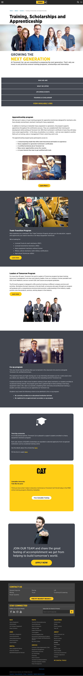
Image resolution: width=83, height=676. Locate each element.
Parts (34, 620)
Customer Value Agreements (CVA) (41, 647)
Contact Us (16, 587)
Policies (25, 673)
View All (56, 628)
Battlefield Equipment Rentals (17, 652)
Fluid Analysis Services (37, 651)
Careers (22, 10)
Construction (57, 622)
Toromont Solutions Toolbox (39, 661)
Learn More (43, 185)
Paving (34, 590)
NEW (11, 620)
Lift (55, 590)
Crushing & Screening (60, 592)
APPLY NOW (41, 562)
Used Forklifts (13, 642)
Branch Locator (58, 638)
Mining (12, 592)
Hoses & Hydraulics (36, 626)
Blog (55, 646)
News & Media (57, 650)
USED (11, 632)
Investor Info (57, 648)
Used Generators (14, 640)
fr (81, 2)
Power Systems (14, 594)
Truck (33, 592)
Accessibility (30, 673)
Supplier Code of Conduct (39, 673)
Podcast (56, 656)
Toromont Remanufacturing (39, 622)
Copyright (12, 673)
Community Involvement (60, 652)
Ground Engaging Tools (37, 634)
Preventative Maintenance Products (41, 636)
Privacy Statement (18, 673)
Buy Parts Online (36, 641)
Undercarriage (35, 628)
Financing (34, 655)
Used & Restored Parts (15, 638)
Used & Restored (36, 624)
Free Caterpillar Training (41, 498)
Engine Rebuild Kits (36, 630)
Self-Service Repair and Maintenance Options (41, 638)
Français (41, 669)
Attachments (13, 624)
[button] (2, 2)
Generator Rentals (14, 650)
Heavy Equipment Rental (16, 648)
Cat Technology (36, 653)
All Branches (57, 640)
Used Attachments (14, 636)
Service (34, 645)
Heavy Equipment (14, 622)
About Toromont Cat (59, 634)
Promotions (57, 644)
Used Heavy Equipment (15, 634)
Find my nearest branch (41, 599)
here (36, 448)
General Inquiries (15, 590)
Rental (12, 646)
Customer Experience (59, 654)
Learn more (15, 258)
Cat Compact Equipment (16, 626)
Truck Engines (35, 632)
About (16, 10)
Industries (58, 620)
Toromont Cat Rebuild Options (39, 659)
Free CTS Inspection (37, 663)
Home (11, 10)
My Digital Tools (60, 660)
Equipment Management (38, 649)
